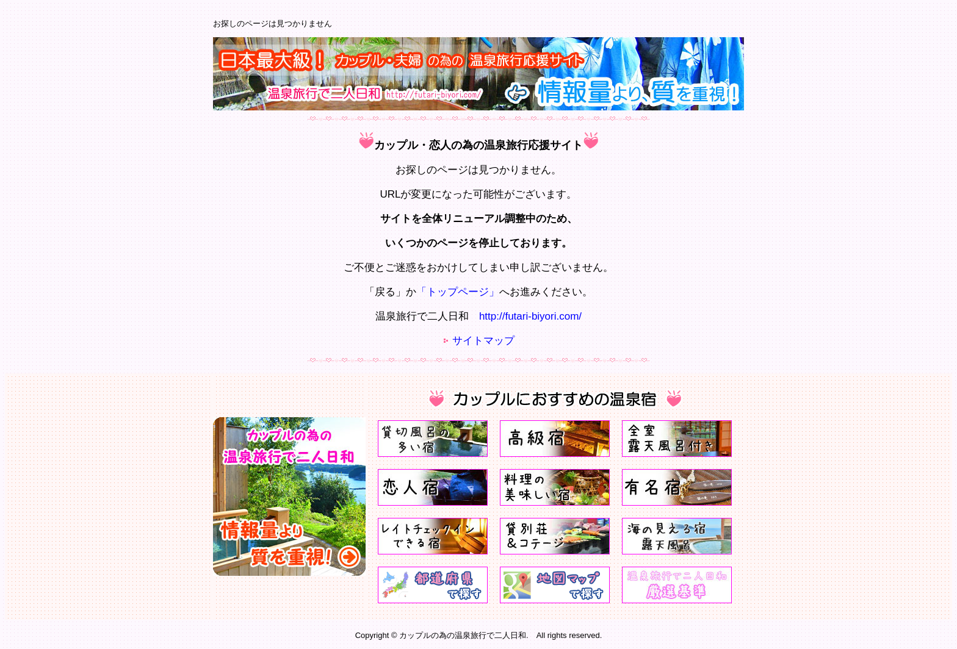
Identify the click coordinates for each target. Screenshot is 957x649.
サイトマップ (483, 340)
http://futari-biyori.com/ (530, 316)
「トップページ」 (457, 292)
